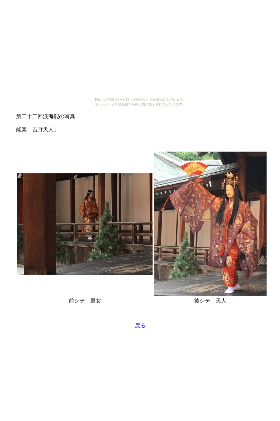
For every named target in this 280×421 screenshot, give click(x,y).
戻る (140, 325)
